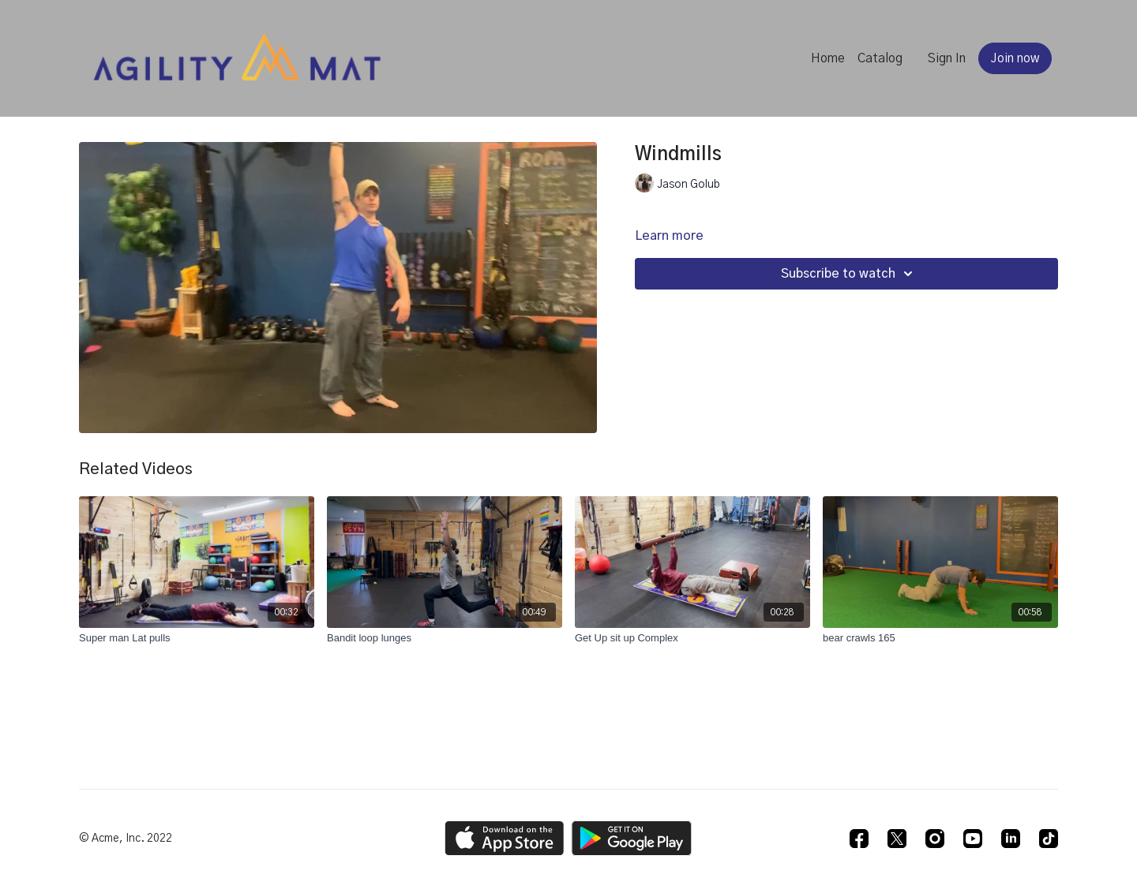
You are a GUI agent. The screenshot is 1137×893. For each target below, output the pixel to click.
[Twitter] (896, 838)
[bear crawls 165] (940, 638)
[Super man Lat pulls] (196, 638)
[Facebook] (859, 838)
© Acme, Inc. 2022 (125, 838)
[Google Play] (631, 838)
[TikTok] (1048, 838)
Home (828, 58)
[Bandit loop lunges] (444, 638)
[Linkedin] (1010, 838)
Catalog (879, 58)
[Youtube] (972, 838)
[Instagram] (934, 838)
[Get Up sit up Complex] (692, 638)
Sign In (947, 58)
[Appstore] (504, 838)
